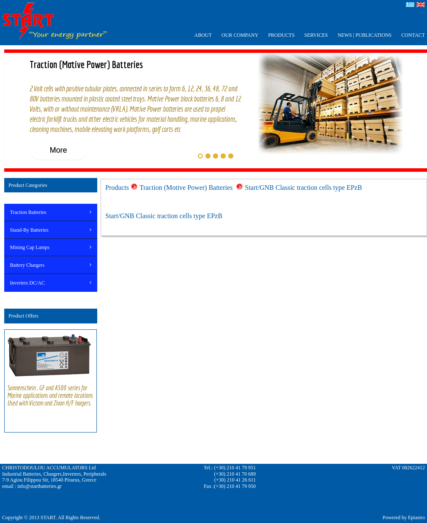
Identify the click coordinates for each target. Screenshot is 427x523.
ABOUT (203, 35)
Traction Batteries (28, 212)
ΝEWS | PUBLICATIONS (365, 35)
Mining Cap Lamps (29, 247)
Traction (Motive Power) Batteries (187, 187)
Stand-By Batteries (29, 230)
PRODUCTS (281, 35)
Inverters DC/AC (27, 283)
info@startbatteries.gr (39, 486)
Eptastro (416, 517)
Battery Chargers (27, 265)
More (58, 150)
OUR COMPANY (240, 35)
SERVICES (316, 35)
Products (117, 187)
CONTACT (413, 35)
